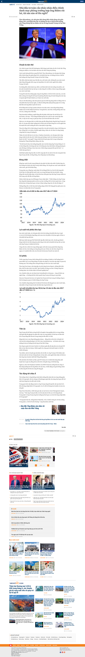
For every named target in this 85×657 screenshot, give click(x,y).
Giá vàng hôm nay (14, 637)
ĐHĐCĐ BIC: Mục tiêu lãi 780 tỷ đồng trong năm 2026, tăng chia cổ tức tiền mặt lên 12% (49, 588)
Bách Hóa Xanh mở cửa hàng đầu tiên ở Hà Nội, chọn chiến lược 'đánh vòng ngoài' (30, 511)
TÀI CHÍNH (32, 645)
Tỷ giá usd (27, 637)
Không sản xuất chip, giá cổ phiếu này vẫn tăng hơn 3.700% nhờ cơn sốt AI (44, 492)
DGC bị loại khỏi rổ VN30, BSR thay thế (20, 523)
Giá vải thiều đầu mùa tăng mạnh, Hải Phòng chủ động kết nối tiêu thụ (28, 517)
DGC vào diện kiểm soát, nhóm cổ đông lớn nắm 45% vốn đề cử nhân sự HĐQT (32, 554)
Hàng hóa (13, 519)
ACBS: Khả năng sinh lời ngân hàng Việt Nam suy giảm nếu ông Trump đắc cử (20, 498)
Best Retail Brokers (43, 639)
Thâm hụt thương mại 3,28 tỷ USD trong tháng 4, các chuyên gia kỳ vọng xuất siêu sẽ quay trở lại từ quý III (21, 589)
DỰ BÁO (18, 645)
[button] (36, 465)
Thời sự (12, 536)
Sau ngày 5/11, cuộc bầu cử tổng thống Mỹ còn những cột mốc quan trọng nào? (20, 492)
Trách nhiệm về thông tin (15, 655)
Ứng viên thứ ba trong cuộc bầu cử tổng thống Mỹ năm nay (20, 502)
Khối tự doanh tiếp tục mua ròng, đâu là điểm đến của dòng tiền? (69, 614)
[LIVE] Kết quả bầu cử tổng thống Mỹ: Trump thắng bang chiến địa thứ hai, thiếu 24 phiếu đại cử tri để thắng (20, 487)
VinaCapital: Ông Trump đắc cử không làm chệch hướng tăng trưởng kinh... (43, 458)
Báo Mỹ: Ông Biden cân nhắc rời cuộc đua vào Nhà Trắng (32, 407)
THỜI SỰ (14, 645)
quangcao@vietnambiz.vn (67, 650)
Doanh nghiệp (13, 530)
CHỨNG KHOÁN (42, 645)
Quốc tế (12, 4)
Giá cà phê (48, 637)
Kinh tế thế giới (26, 4)
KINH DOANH (55, 645)
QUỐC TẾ (27, 645)
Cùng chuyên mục (38, 473)
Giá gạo (31, 639)
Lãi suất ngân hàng (62, 637)
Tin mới (14, 509)
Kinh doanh (13, 513)
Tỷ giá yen (32, 637)
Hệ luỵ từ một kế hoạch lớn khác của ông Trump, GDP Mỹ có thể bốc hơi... (43, 449)
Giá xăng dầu (69, 637)
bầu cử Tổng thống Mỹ (18, 439)
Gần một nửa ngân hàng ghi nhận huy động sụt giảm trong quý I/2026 (47, 573)
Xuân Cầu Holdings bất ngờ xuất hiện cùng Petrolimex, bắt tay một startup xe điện (16, 554)
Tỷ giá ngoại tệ (21, 637)
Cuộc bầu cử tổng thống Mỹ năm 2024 (18, 464)
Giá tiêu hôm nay (54, 637)
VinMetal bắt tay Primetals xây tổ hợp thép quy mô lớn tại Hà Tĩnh (27, 529)
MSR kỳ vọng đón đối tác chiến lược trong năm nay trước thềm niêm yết (32, 573)
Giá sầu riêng (21, 639)
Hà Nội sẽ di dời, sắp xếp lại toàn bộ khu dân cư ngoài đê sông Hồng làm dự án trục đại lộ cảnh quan (69, 589)
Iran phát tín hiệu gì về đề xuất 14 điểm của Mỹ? (43, 495)
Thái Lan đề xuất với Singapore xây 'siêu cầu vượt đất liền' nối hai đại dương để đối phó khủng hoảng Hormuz (43, 487)
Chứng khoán (13, 524)
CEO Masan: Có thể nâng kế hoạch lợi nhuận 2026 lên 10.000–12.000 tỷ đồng (46, 554)
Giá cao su (36, 639)
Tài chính (42, 576)
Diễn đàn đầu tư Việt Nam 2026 (53, 639)
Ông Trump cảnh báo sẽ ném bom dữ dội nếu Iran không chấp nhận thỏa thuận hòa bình (43, 502)
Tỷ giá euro (38, 637)
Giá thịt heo (27, 639)
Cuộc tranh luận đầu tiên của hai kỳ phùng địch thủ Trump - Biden (41, 424)
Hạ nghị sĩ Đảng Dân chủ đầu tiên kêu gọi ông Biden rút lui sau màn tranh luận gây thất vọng (44, 420)
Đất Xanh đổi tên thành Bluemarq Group (14, 572)
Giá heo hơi (43, 637)
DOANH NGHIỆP (48, 645)
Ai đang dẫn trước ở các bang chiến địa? (18, 495)
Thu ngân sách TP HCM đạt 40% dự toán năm (22, 534)
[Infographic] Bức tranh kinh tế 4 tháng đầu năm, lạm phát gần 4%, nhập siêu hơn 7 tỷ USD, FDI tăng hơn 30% (24, 621)
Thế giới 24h (19, 4)
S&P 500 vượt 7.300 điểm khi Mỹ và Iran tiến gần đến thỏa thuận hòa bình (43, 498)
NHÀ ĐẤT (36, 645)
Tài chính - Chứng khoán (37, 4)
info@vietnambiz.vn (17, 654)
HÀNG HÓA (23, 645)
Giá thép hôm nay (14, 639)
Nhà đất (10, 575)
